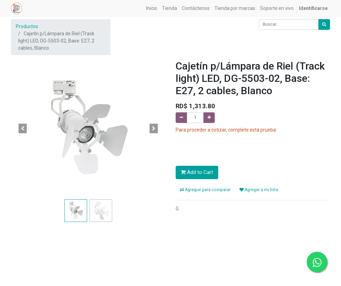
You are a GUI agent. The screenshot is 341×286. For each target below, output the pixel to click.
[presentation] (228, 147)
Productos (27, 26)
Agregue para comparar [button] (205, 189)
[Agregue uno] (209, 117)
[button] (22, 128)
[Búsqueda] (324, 24)
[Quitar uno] (181, 117)
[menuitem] (152, 8)
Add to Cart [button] (197, 172)
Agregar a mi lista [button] (258, 189)
